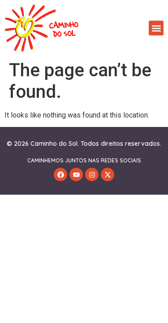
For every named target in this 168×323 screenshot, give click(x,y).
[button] (156, 28)
